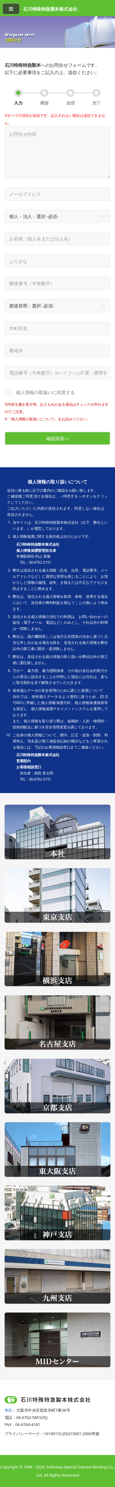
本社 (9, 1410)
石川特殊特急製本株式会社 (50, 9)
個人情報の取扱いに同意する (45, 392)
